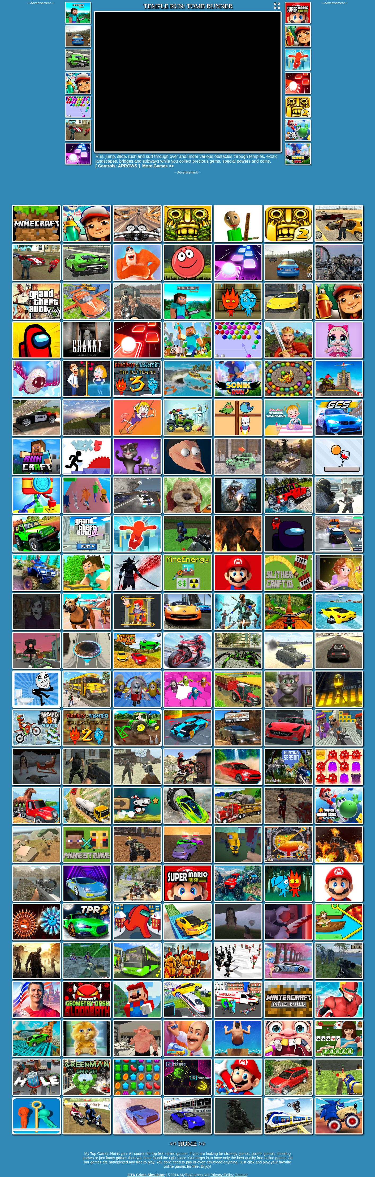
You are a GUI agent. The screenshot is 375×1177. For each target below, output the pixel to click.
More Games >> (158, 166)
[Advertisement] (40, 84)
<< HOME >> (187, 1143)
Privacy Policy (222, 1175)
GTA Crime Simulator (146, 1175)
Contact (241, 1175)
